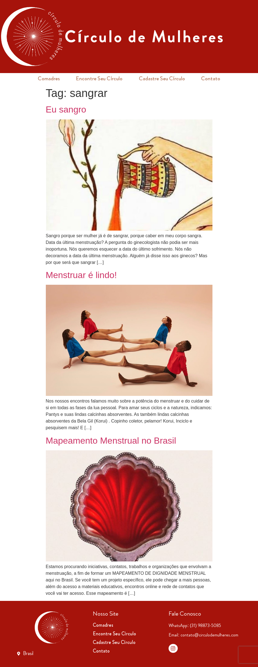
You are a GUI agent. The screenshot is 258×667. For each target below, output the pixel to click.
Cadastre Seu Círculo (162, 78)
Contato (210, 78)
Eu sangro (66, 109)
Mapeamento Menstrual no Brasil (111, 441)
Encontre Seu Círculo (99, 78)
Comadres (49, 78)
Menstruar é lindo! (81, 275)
